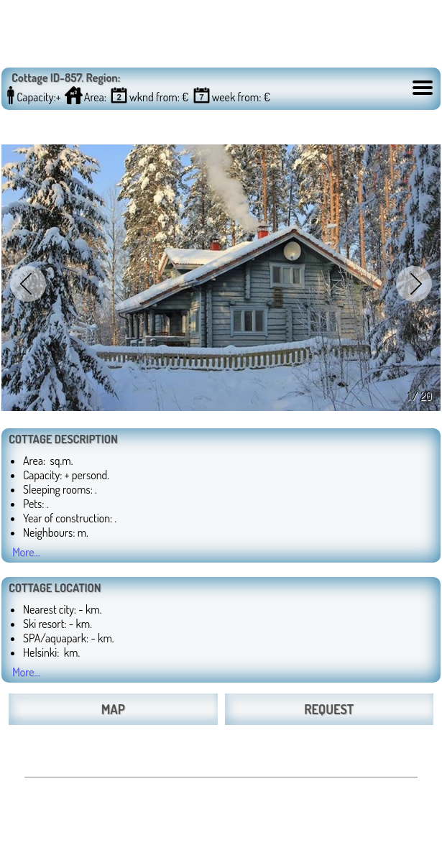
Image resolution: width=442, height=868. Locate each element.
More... (26, 552)
